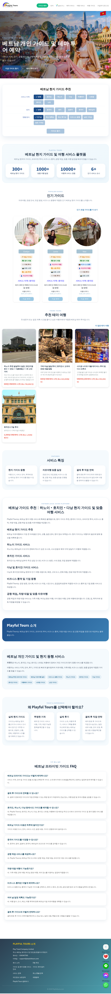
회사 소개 (16, 963)
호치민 (49, 97)
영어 (59, 110)
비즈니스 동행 (75, 117)
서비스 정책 (17, 974)
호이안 (38, 102)
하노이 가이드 (76, 677)
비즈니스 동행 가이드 (59, 677)
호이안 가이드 (26, 683)
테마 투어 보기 (32, 68)
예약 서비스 (70, 5)
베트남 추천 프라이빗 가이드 (18, 677)
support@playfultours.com (29, 959)
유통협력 (36, 978)
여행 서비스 (81, 5)
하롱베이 (81, 97)
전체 (39, 97)
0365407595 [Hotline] (23, 956)
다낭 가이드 (13, 683)
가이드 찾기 (55, 131)
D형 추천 (36, 963)
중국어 (49, 110)
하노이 (59, 97)
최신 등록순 (50, 117)
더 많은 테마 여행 (102, 325)
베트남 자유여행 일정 (40, 677)
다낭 (70, 97)
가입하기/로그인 (103, 5)
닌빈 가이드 (70, 683)
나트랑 (91, 97)
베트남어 (92, 110)
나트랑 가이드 (56, 683)
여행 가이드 (91, 5)
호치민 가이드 (90, 677)
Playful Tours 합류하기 (21, 982)
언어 (52, 5)
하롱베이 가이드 (41, 683)
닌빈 (49, 102)
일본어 (70, 110)
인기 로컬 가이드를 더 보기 (87, 209)
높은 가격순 (39, 123)
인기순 (39, 117)
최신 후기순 (62, 117)
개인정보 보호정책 (19, 978)
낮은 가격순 (88, 117)
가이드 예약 (42, 5)
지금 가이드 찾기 (11, 68)
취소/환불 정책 (38, 974)
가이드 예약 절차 (38, 967)
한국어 (81, 110)
